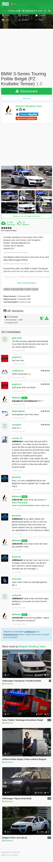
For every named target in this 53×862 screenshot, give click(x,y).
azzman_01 (17, 438)
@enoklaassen (31, 401)
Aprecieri (25, 224)
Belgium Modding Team (29, 106)
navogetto (16, 425)
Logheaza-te (30, 631)
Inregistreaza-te (10, 634)
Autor (24, 398)
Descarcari (11, 224)
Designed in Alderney (10, 852)
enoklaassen (18, 371)
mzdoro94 (16, 595)
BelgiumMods (18, 411)
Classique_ (17, 579)
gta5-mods (17, 338)
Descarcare (26, 91)
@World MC (17, 500)
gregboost (16, 357)
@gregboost (17, 401)
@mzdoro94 (17, 618)
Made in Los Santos (10, 855)
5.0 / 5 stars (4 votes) (8, 230)
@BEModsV (17, 441)
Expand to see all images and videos (26, 216)
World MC (16, 477)
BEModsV (16, 398)
